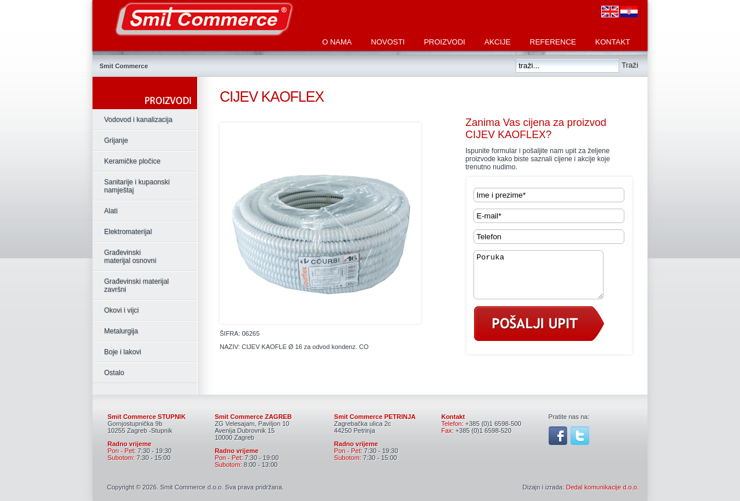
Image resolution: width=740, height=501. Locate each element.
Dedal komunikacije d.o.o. (602, 487)
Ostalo (114, 373)
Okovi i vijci (121, 310)
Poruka (545, 279)
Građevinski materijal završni (136, 285)
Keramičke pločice (132, 161)
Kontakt (612, 42)
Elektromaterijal (128, 232)
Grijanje (116, 140)
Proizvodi (444, 42)
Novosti (388, 42)
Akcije (497, 42)
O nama (337, 42)
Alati (110, 211)
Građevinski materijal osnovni (130, 256)
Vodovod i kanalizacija (138, 120)
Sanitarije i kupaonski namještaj (136, 186)
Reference (553, 42)
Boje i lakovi (122, 352)
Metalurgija (121, 331)
